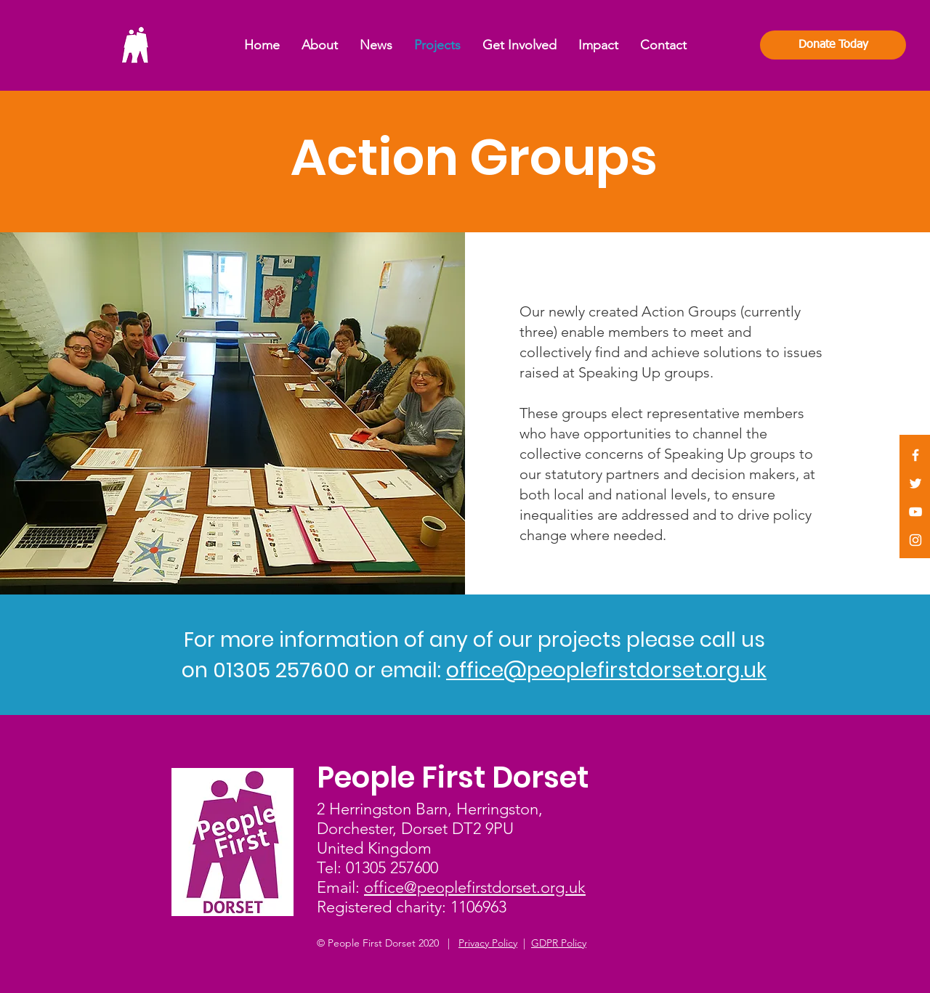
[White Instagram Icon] (915, 540)
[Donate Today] (833, 45)
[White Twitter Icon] (915, 483)
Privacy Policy (487, 942)
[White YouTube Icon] (915, 512)
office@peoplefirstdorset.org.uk (606, 670)
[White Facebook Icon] (915, 455)
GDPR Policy (558, 942)
